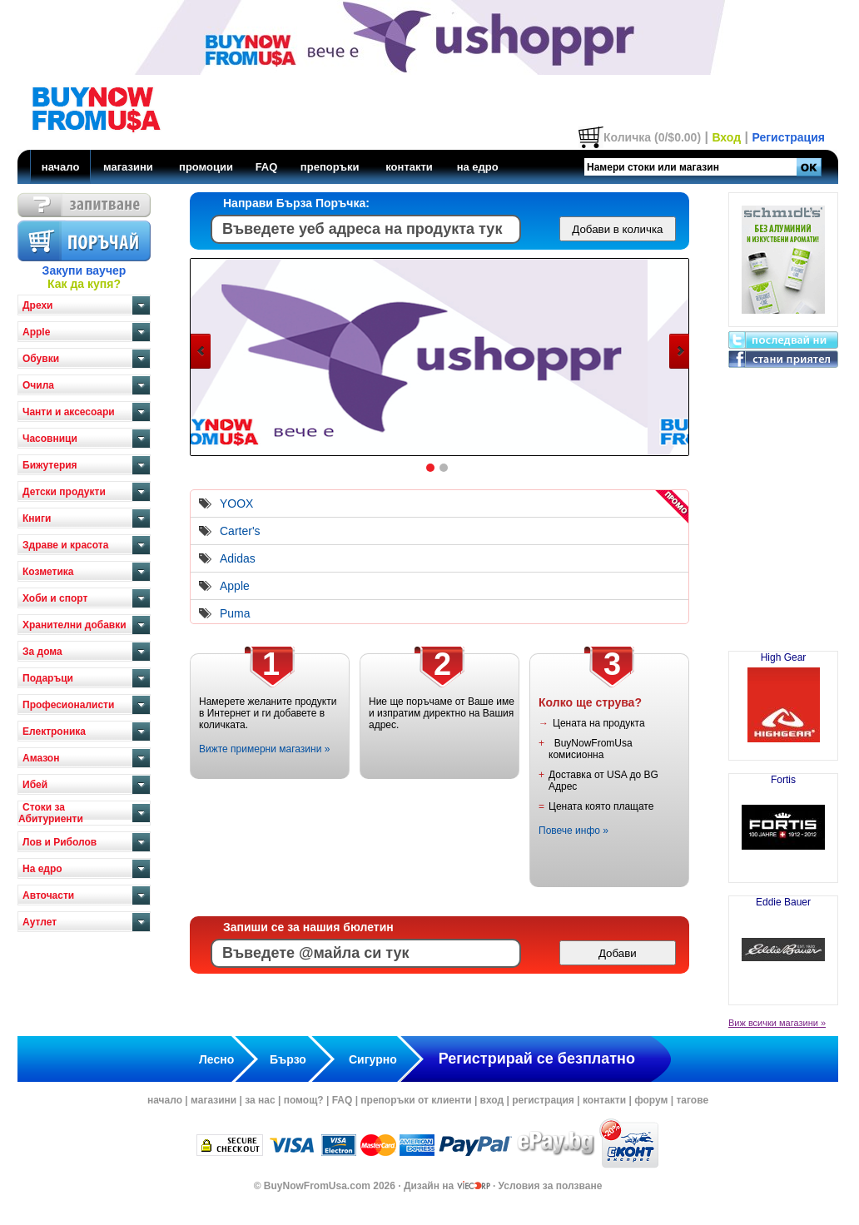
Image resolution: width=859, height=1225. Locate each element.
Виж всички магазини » (777, 1023)
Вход (726, 137)
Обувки (40, 359)
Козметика (48, 572)
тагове (692, 1100)
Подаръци (47, 678)
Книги (36, 518)
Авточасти (48, 895)
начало (61, 167)
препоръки (330, 167)
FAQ (267, 167)
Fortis (783, 821)
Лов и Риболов (59, 842)
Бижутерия (49, 465)
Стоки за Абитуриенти (50, 813)
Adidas (238, 558)
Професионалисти (68, 705)
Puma (235, 613)
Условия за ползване (551, 1186)
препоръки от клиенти (415, 1100)
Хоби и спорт (54, 598)
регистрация (543, 1100)
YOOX (236, 503)
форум (651, 1100)
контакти (409, 167)
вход (492, 1100)
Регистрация (788, 137)
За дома (42, 651)
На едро (42, 869)
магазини (128, 167)
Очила (38, 385)
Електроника (54, 731)
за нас (260, 1100)
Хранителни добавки (74, 625)
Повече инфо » (573, 830)
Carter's (240, 531)
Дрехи (37, 305)
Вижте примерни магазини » (264, 749)
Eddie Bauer (783, 943)
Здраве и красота (65, 545)
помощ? (304, 1100)
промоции (206, 167)
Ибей (34, 785)
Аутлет (39, 922)
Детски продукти (64, 492)
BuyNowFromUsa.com (317, 1186)
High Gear (783, 699)
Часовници (49, 438)
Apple (36, 332)
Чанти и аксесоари (68, 412)
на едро (478, 167)
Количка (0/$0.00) (652, 137)
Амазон (40, 758)
